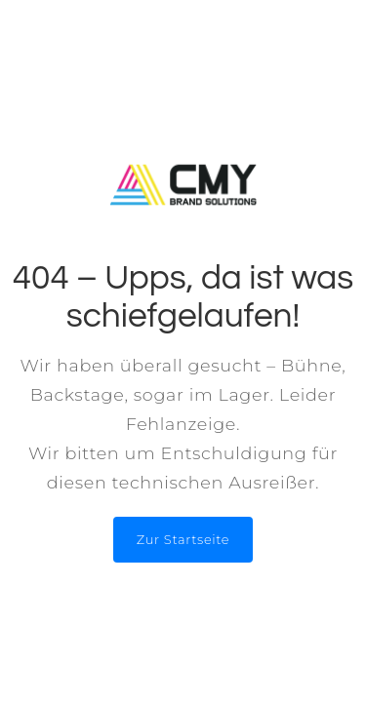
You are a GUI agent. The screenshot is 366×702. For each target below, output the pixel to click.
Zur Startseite (183, 539)
